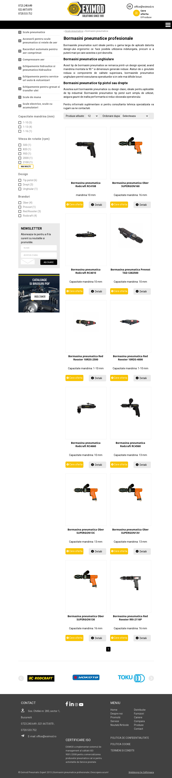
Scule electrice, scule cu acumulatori (37, 105)
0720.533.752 (25, 13)
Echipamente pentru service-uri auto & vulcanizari (41, 78)
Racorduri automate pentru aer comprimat (40, 50)
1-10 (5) (27, 122)
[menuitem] (39, 32)
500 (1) (27, 144)
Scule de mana (32, 97)
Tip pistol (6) (30, 180)
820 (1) (27, 149)
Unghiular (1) (30, 188)
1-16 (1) (27, 131)
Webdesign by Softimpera (141, 772)
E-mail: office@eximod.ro (38, 736)
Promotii (115, 717)
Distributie (140, 709)
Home (114, 709)
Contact (138, 728)
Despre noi (117, 713)
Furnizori (139, 713)
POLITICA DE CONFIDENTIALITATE (130, 737)
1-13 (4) (27, 126)
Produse (142, 14)
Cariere (138, 717)
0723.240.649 (25, 5)
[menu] (39, 70)
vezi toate (39, 296)
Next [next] (151, 678)
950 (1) (27, 153)
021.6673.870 (25, 9)
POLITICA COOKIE (121, 744)
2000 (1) (28, 158)
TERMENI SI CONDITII (122, 750)
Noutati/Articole (120, 725)
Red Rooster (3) (32, 211)
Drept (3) (28, 184)
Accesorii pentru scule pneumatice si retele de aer (40, 40)
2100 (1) (28, 162)
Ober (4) (27, 202)
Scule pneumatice (34, 32)
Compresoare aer (33, 59)
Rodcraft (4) (30, 215)
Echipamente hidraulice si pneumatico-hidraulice (39, 67)
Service (115, 721)
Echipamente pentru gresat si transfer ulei (41, 88)
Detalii (98, 204)
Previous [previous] (21, 678)
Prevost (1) (29, 207)
